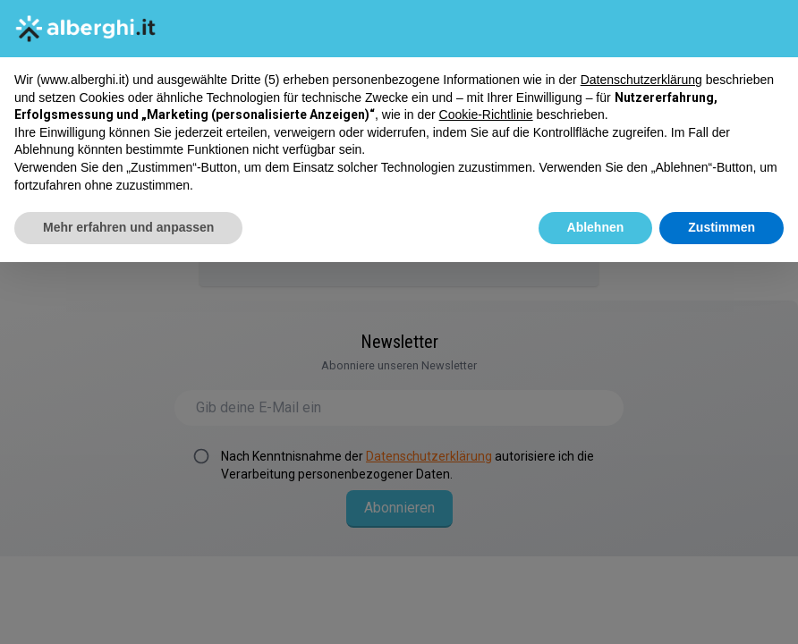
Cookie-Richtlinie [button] (486, 114)
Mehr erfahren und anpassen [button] (128, 227)
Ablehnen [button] (595, 227)
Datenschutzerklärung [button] (641, 79)
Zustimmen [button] (721, 227)
